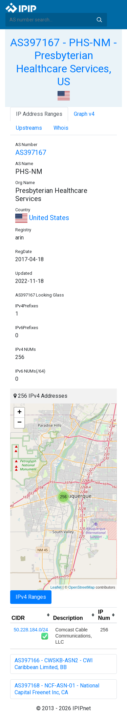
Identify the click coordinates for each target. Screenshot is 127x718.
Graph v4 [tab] (84, 114)
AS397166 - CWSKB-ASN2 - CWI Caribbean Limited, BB (54, 663)
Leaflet (56, 587)
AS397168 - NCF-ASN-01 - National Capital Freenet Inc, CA (57, 689)
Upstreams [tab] (29, 128)
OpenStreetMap (81, 587)
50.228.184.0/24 (31, 629)
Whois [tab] (61, 128)
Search (99, 19)
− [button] (19, 423)
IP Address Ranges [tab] (39, 114)
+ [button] (19, 413)
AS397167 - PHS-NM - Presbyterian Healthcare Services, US (63, 62)
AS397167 (30, 152)
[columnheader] (31, 615)
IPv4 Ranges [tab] (31, 597)
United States (42, 218)
